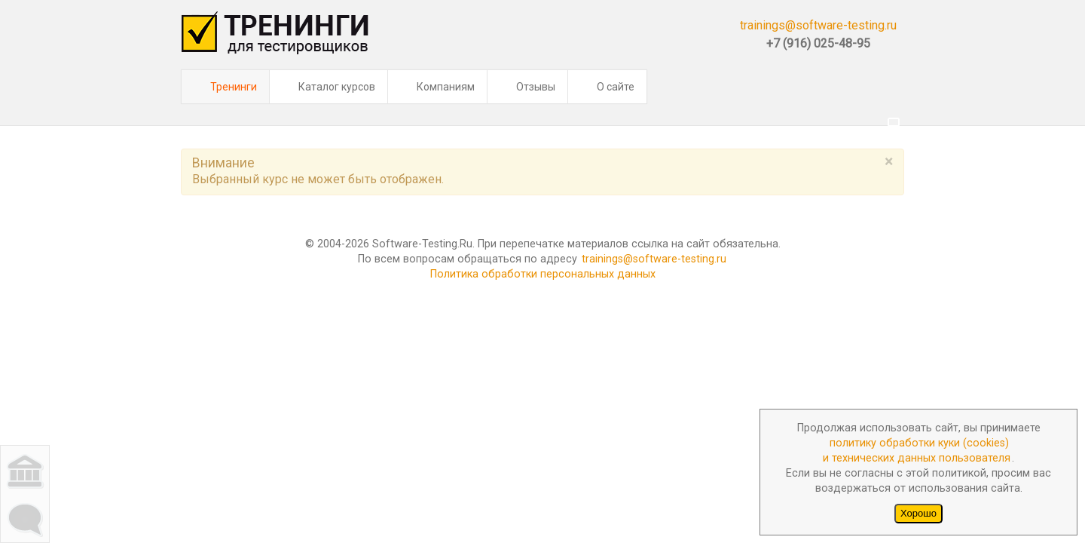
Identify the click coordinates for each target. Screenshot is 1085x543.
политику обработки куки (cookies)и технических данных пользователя (916, 451)
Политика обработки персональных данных (543, 236)
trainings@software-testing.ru (818, 25)
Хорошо (918, 513)
